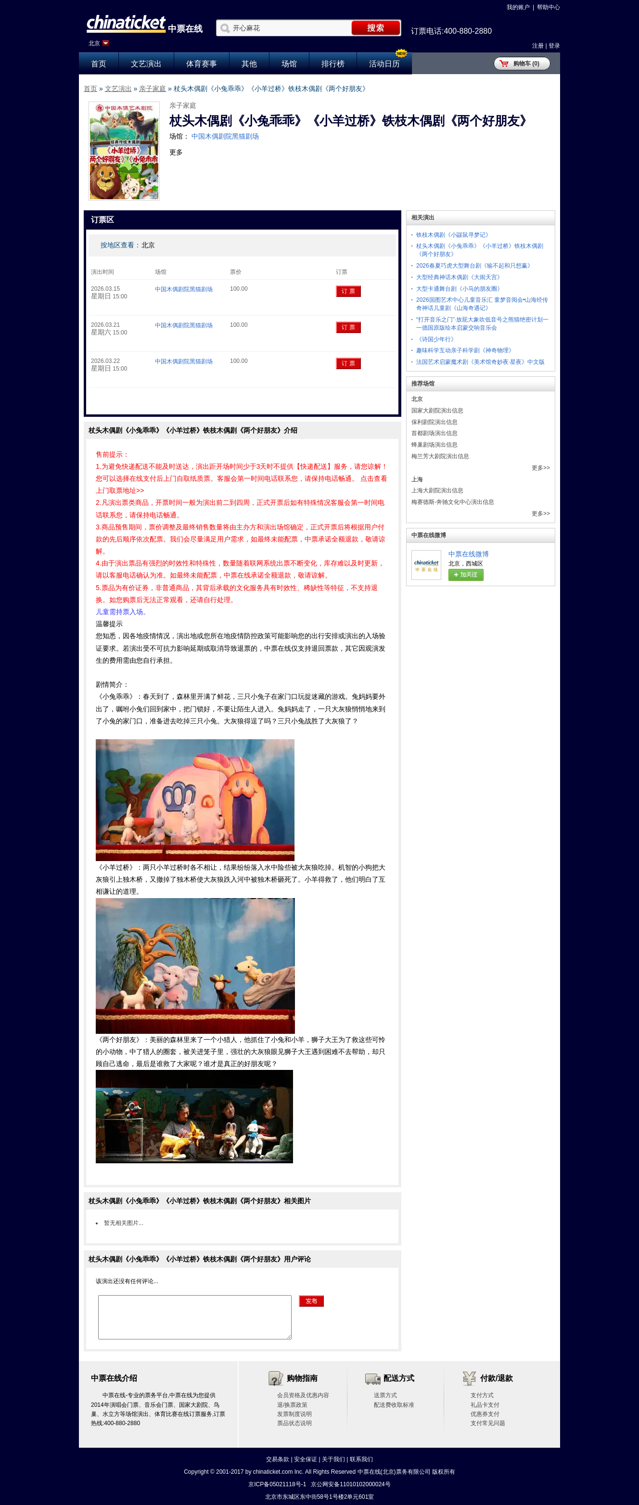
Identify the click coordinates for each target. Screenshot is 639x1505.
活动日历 (384, 64)
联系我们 (361, 1459)
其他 (249, 64)
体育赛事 (201, 64)
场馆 (289, 64)
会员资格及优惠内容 (303, 1395)
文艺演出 (146, 64)
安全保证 (305, 1459)
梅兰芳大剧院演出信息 (440, 456)
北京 (94, 43)
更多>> (541, 467)
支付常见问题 (488, 1423)
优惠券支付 (485, 1414)
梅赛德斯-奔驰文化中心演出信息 (452, 502)
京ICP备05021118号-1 (277, 1484)
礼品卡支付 (485, 1405)
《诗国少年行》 (436, 339)
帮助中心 (548, 7)
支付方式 (482, 1395)
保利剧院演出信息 (434, 422)
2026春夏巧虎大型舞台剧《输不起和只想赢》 (474, 265)
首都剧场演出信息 (434, 433)
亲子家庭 (152, 88)
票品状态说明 (294, 1423)
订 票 (348, 291)
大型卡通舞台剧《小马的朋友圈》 (459, 288)
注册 (538, 45)
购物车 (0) (526, 63)
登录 (554, 45)
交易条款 (277, 1459)
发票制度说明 (294, 1414)
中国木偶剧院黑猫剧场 (225, 136)
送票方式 (385, 1395)
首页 (98, 64)
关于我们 (333, 1459)
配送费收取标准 (394, 1405)
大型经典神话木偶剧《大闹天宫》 (459, 277)
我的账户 (518, 7)
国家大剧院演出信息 (437, 410)
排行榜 (333, 64)
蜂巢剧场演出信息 (434, 444)
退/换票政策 (292, 1405)
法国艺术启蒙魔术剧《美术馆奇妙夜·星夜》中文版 (480, 362)
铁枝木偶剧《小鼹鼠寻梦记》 (453, 235)
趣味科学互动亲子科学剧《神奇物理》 (465, 350)
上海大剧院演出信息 (437, 490)
